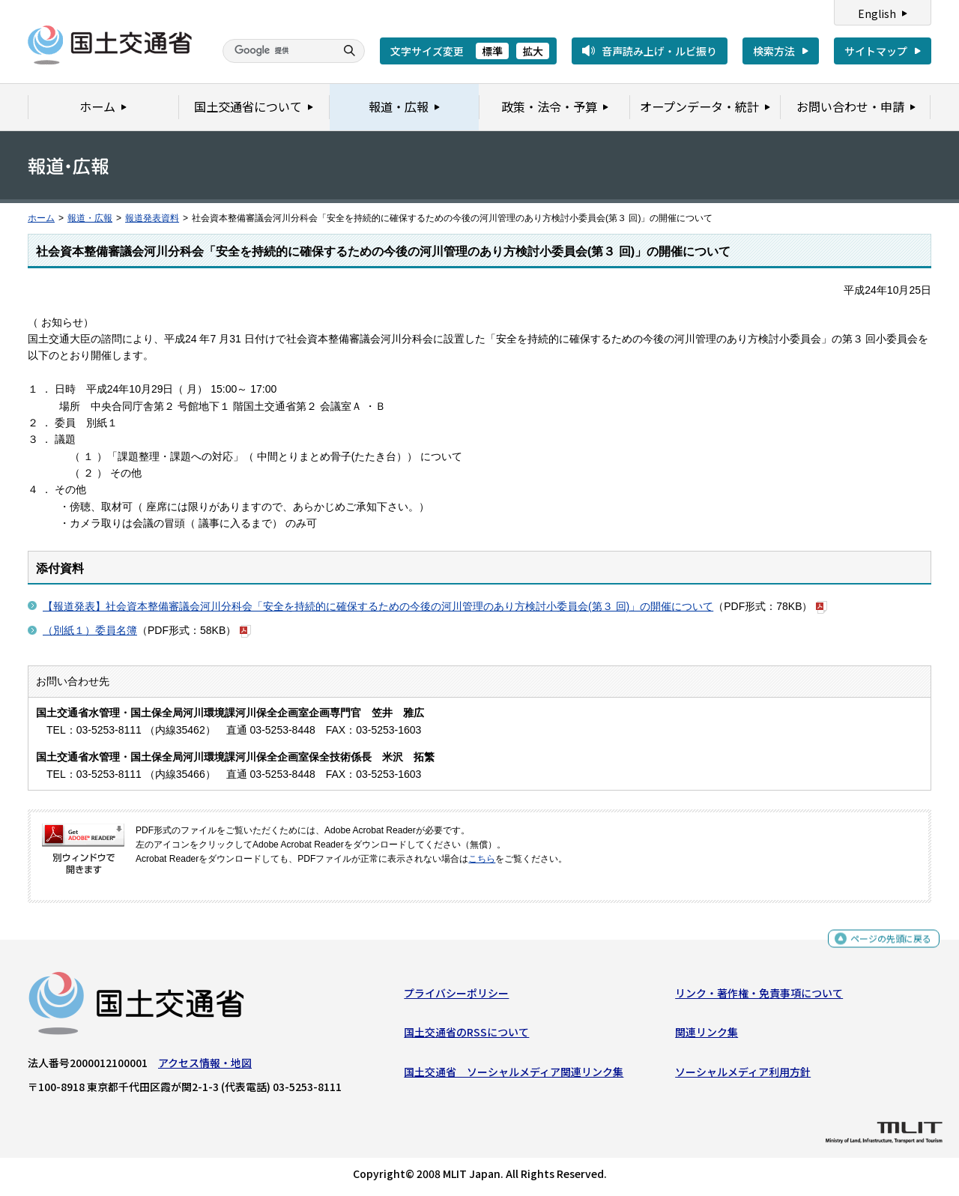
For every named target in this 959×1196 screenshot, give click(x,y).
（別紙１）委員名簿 (90, 630)
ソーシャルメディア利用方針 (743, 1074)
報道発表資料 (152, 218)
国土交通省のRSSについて (466, 1035)
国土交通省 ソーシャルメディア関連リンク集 (513, 1074)
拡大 (532, 50)
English (877, 13)
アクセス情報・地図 (205, 1066)
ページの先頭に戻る (885, 942)
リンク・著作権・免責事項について (759, 996)
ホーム (41, 218)
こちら (481, 859)
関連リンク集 (706, 1035)
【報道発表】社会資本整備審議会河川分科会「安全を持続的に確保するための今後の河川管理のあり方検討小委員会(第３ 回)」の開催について (378, 606)
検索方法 (774, 50)
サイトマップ (875, 50)
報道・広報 (89, 218)
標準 (492, 50)
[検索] (277, 51)
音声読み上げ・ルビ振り (659, 50)
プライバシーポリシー (456, 996)
